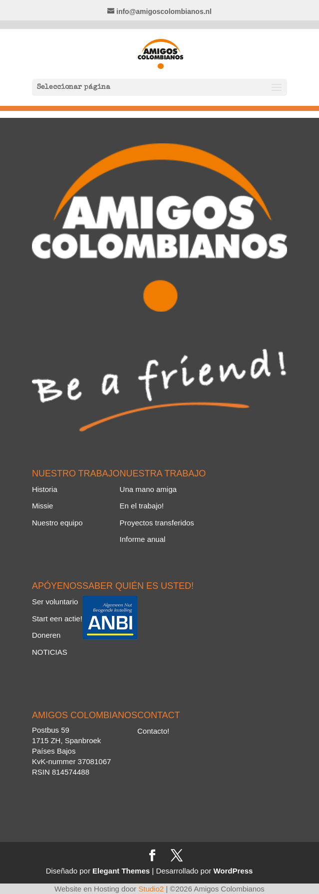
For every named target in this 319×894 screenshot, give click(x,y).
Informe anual (143, 539)
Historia (44, 489)
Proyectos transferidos (157, 522)
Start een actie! (57, 618)
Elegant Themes (121, 871)
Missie (42, 505)
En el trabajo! (142, 505)
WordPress (233, 871)
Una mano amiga (148, 489)
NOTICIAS (49, 652)
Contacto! (153, 731)
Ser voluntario (55, 601)
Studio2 (151, 889)
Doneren (46, 635)
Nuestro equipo (57, 522)
